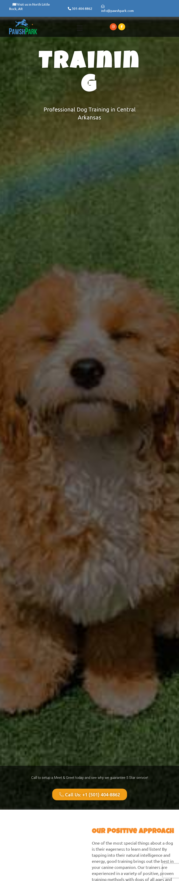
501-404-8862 (80, 8)
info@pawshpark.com (117, 9)
